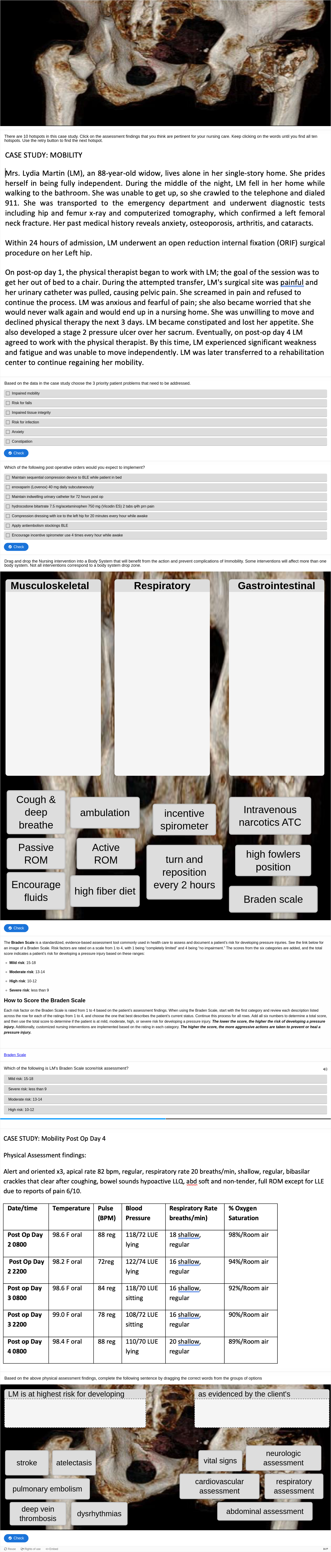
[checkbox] (165, 393)
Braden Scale (15, 1055)
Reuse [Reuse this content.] (12, 1549)
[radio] (165, 1079)
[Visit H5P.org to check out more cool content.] (325, 1549)
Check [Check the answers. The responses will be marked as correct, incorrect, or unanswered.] (19, 453)
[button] (36, 812)
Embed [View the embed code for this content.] (53, 1549)
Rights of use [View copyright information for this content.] (33, 1549)
